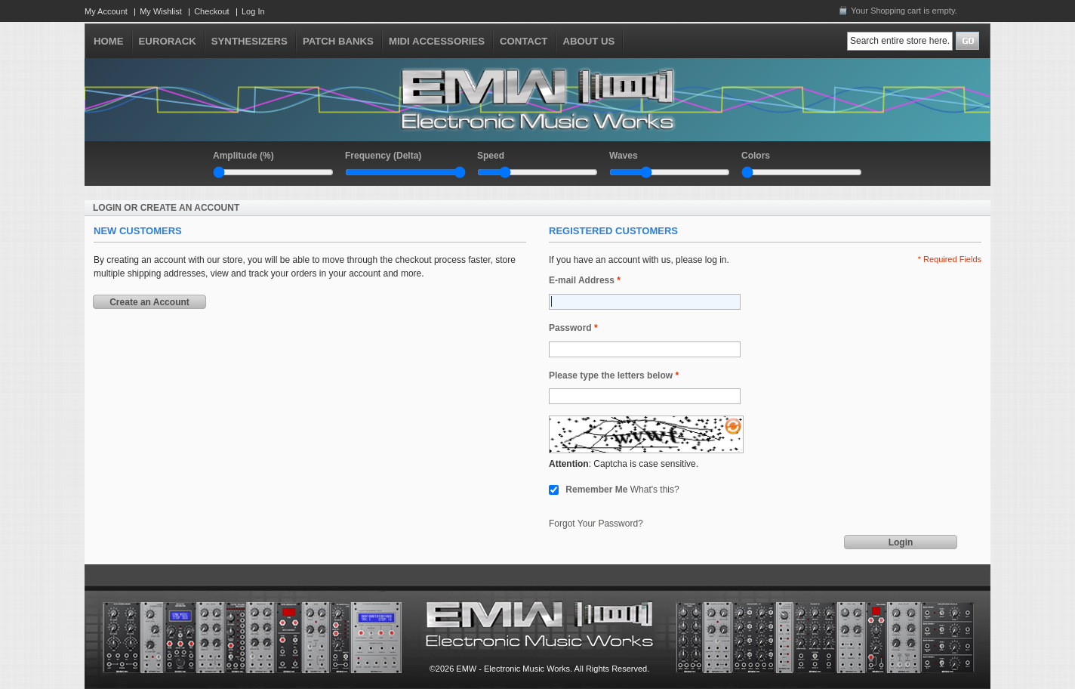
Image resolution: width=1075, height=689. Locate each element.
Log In (253, 11)
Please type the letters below (611, 376)
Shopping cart (895, 10)
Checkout (211, 11)
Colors (755, 155)
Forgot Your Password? (596, 523)
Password (570, 328)
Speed (490, 155)
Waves (623, 155)
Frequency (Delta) (383, 155)
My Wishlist (161, 11)
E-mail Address (582, 280)
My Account (106, 11)
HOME (109, 41)
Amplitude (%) (243, 155)
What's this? (654, 489)
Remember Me (596, 489)
